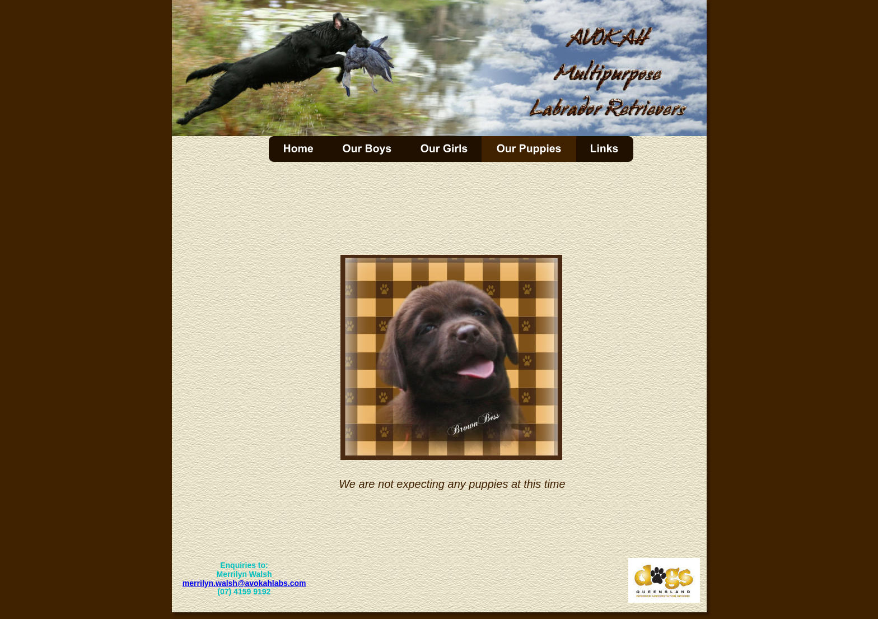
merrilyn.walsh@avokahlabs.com (244, 583)
